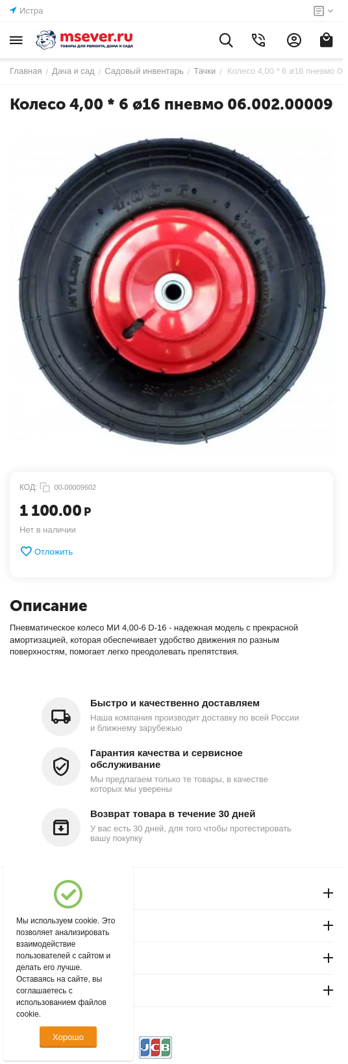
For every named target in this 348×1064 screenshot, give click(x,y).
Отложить (46, 551)
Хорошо (68, 1037)
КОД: (28, 487)
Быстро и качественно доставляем (175, 702)
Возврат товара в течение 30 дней (172, 813)
